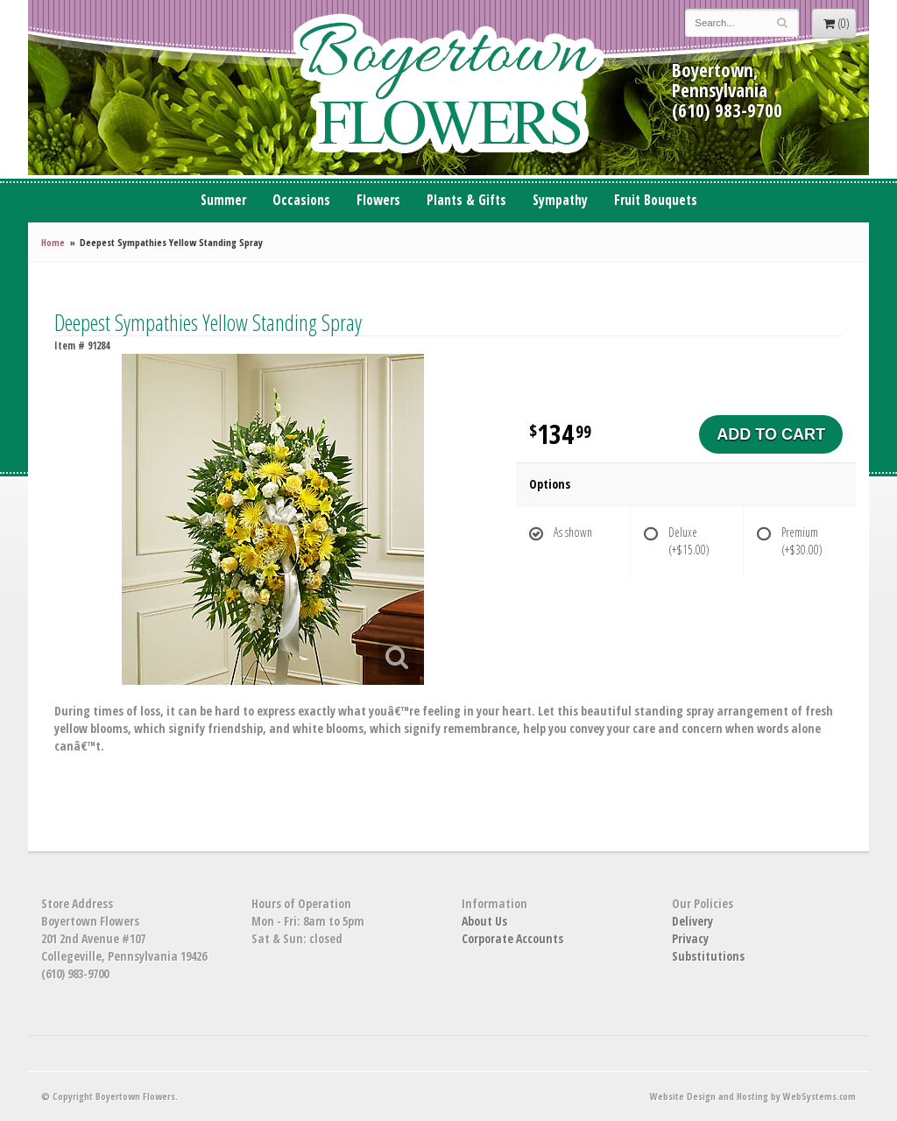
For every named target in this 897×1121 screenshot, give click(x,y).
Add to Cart (771, 434)
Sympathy (560, 200)
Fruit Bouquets (655, 200)
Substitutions (708, 956)
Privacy (690, 938)
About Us (484, 921)
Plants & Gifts (466, 200)
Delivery (692, 921)
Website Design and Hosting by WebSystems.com (753, 1096)
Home (53, 242)
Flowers (378, 200)
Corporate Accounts (512, 938)
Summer (223, 200)
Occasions (301, 200)
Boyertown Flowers (448, 87)
